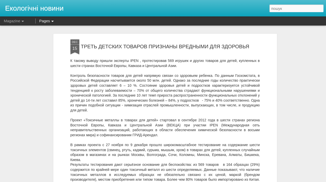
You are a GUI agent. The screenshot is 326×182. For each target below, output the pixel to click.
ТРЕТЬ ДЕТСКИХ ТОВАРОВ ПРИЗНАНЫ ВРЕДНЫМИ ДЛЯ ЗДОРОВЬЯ (165, 46)
